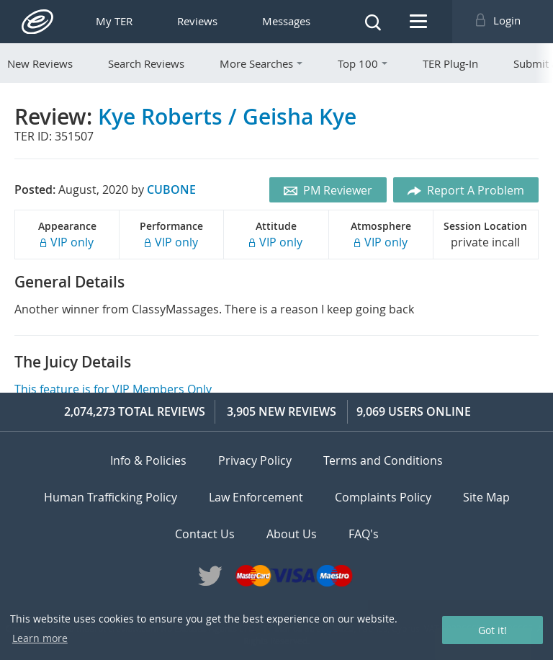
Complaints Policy (383, 496)
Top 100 (362, 63)
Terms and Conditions (383, 460)
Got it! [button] (492, 630)
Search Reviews (146, 63)
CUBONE (171, 189)
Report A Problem (466, 190)
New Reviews (40, 63)
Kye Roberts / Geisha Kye (227, 116)
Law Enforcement (256, 496)
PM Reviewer (328, 190)
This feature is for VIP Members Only (113, 389)
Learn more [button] (40, 638)
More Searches (261, 63)
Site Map (486, 496)
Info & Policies (148, 460)
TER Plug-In (450, 63)
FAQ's (364, 533)
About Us (291, 533)
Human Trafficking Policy (110, 496)
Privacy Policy (255, 460)
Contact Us (205, 533)
